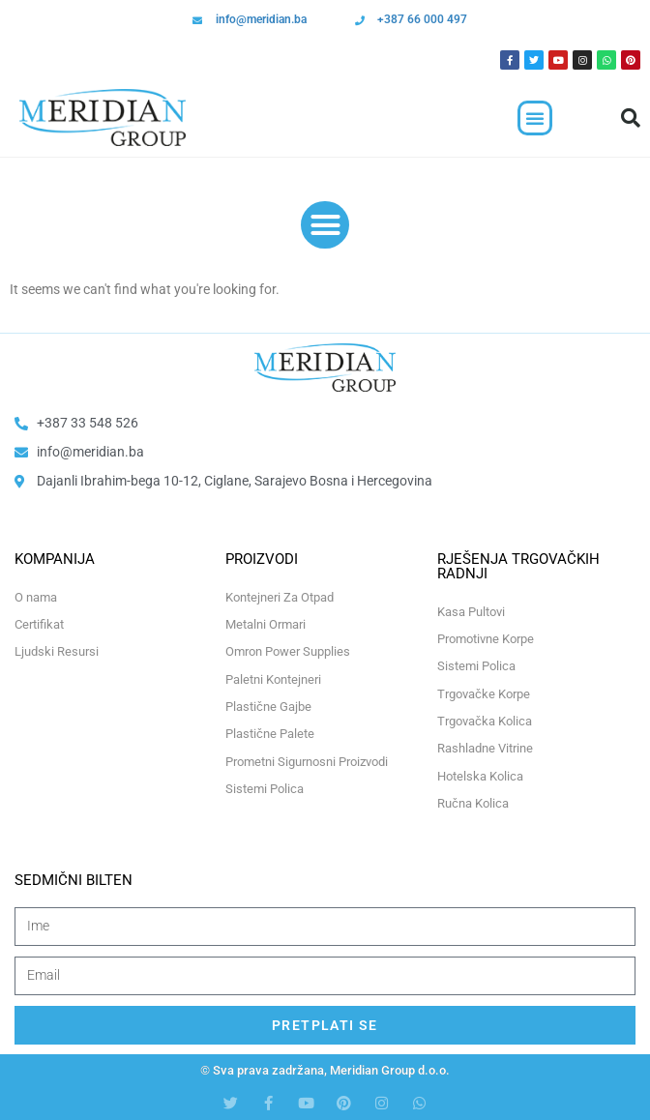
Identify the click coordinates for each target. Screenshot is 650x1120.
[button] (534, 118)
